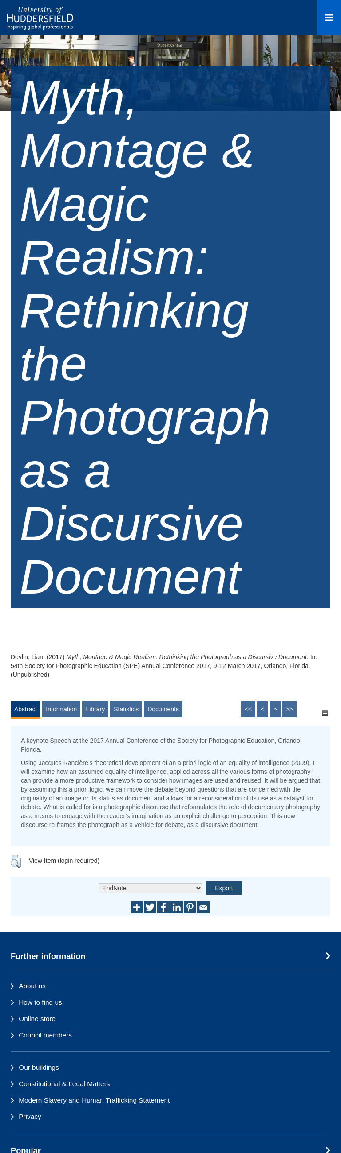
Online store (37, 1018)
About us (32, 986)
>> (289, 709)
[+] (324, 713)
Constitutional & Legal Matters (64, 1083)
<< (248, 709)
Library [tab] (95, 709)
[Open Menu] (329, 17)
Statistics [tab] (126, 709)
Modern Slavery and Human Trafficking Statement (94, 1100)
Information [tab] (61, 709)
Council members (45, 1035)
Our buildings (39, 1067)
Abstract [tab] (25, 709)
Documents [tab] (163, 709)
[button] (16, 861)
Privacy (30, 1116)
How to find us (40, 1002)
